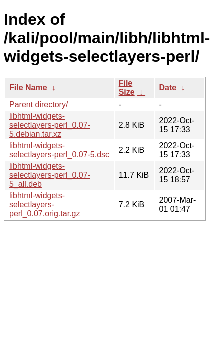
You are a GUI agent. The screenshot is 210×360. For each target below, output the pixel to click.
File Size (127, 87)
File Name (29, 88)
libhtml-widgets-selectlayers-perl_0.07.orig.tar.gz (45, 205)
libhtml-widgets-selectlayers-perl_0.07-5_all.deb (50, 175)
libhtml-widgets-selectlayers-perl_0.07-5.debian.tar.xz (50, 125)
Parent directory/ (39, 104)
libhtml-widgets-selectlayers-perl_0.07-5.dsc (60, 150)
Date (167, 88)
